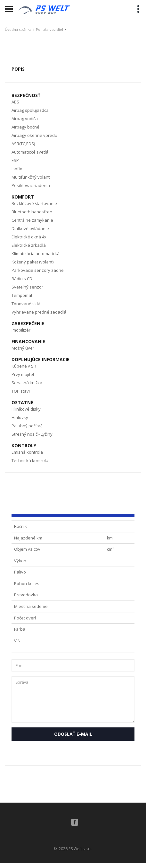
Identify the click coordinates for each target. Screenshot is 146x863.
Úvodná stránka (18, 29)
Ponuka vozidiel (49, 29)
